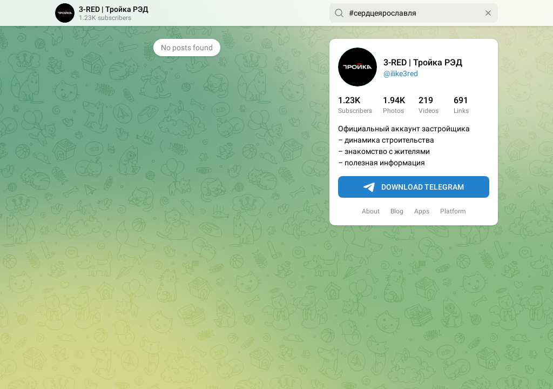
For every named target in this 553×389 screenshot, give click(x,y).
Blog (396, 211)
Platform (453, 211)
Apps (421, 211)
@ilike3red (400, 73)
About (371, 211)
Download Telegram (413, 187)
